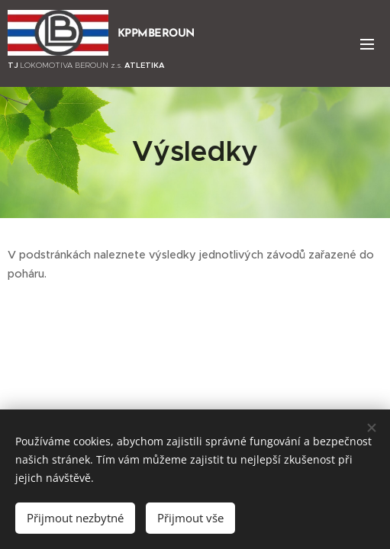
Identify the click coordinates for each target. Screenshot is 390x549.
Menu (367, 44)
